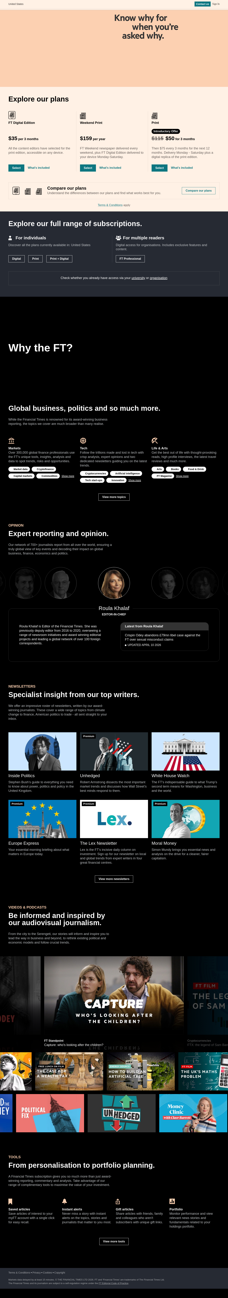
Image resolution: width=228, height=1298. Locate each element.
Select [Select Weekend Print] (88, 167)
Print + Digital (59, 258)
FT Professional (130, 258)
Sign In (216, 5)
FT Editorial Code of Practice (113, 1283)
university (138, 278)
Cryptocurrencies (95, 473)
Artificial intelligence (127, 473)
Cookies (47, 1272)
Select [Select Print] (159, 167)
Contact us (202, 5)
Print (35, 258)
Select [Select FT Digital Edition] (16, 167)
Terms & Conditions (110, 205)
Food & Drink (196, 469)
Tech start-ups (93, 480)
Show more (68, 476)
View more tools (114, 1241)
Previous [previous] (87, 583)
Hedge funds (52, 957)
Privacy (36, 1272)
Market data (21, 469)
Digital (16, 258)
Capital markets (23, 476)
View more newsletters (114, 878)
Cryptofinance (45, 469)
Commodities (49, 476)
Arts (159, 469)
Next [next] (141, 583)
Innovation (117, 480)
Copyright (59, 1272)
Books (175, 469)
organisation (158, 278)
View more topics (114, 497)
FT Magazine (164, 476)
